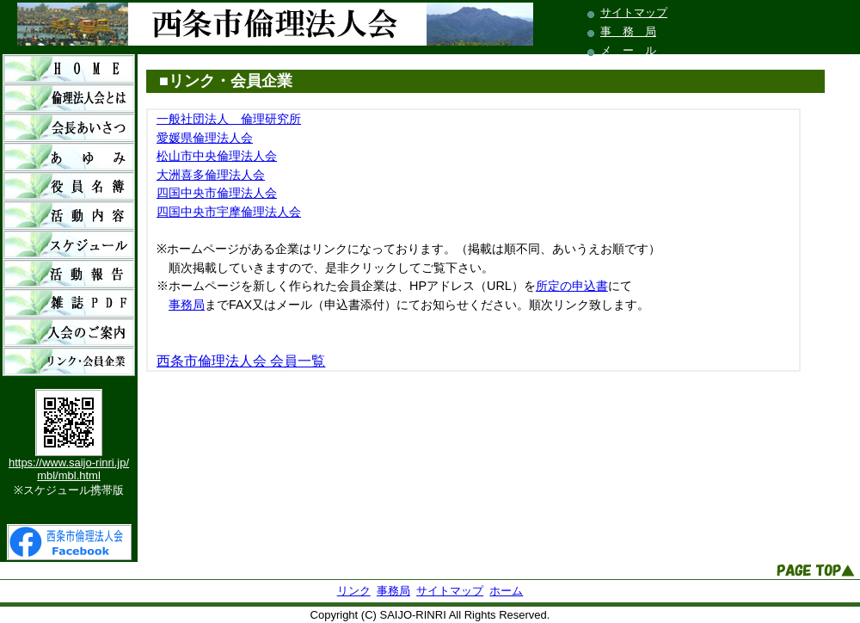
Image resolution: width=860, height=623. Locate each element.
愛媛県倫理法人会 (205, 138)
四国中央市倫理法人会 (217, 193)
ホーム (506, 590)
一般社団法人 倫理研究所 (229, 119)
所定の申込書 (572, 286)
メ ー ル (628, 50)
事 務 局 (628, 31)
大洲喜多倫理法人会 (211, 175)
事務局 (187, 305)
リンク (354, 590)
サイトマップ (633, 12)
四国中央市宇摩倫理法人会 (229, 212)
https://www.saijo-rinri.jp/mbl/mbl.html (69, 469)
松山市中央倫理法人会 (217, 156)
